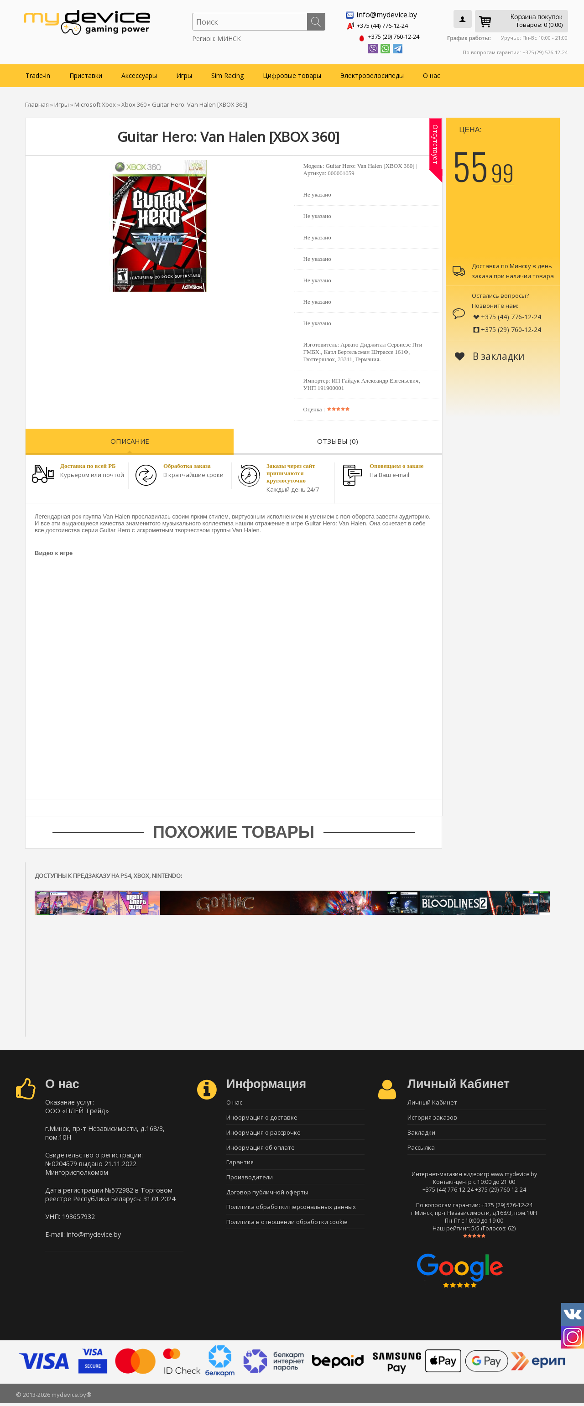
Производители (249, 1181)
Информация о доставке (261, 1117)
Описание (129, 439)
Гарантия (240, 1165)
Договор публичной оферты (267, 1197)
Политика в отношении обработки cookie (287, 1228)
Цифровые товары (292, 73)
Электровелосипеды (372, 73)
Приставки (85, 73)
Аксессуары (139, 73)
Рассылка (421, 1149)
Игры (184, 73)
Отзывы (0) (337, 439)
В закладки (490, 354)
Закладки (421, 1133)
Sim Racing (227, 73)
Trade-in (38, 73)
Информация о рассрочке (263, 1133)
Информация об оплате (260, 1149)
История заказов (432, 1117)
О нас (431, 73)
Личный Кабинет (432, 1101)
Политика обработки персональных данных (291, 1213)
